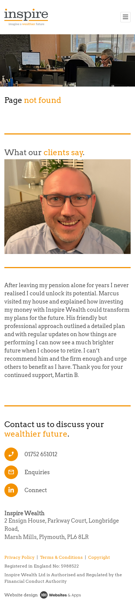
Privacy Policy (19, 557)
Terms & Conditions (61, 557)
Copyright (99, 557)
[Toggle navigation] (125, 17)
